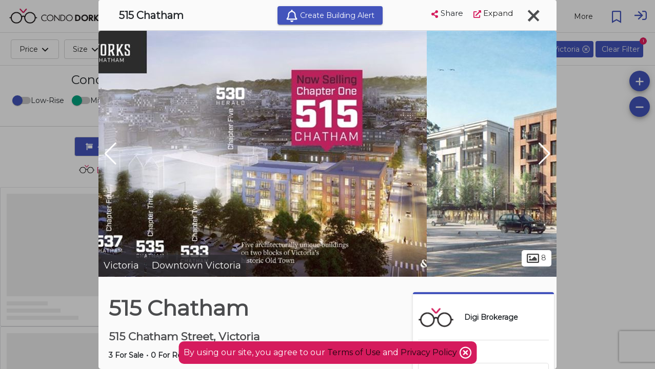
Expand (493, 13)
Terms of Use (354, 352)
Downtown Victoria (196, 265)
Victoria (121, 265)
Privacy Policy (430, 352)
